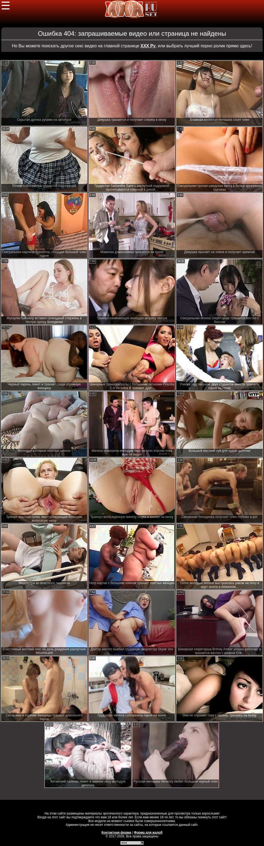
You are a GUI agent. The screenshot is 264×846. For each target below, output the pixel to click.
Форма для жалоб (148, 832)
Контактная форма (116, 832)
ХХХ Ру (148, 46)
